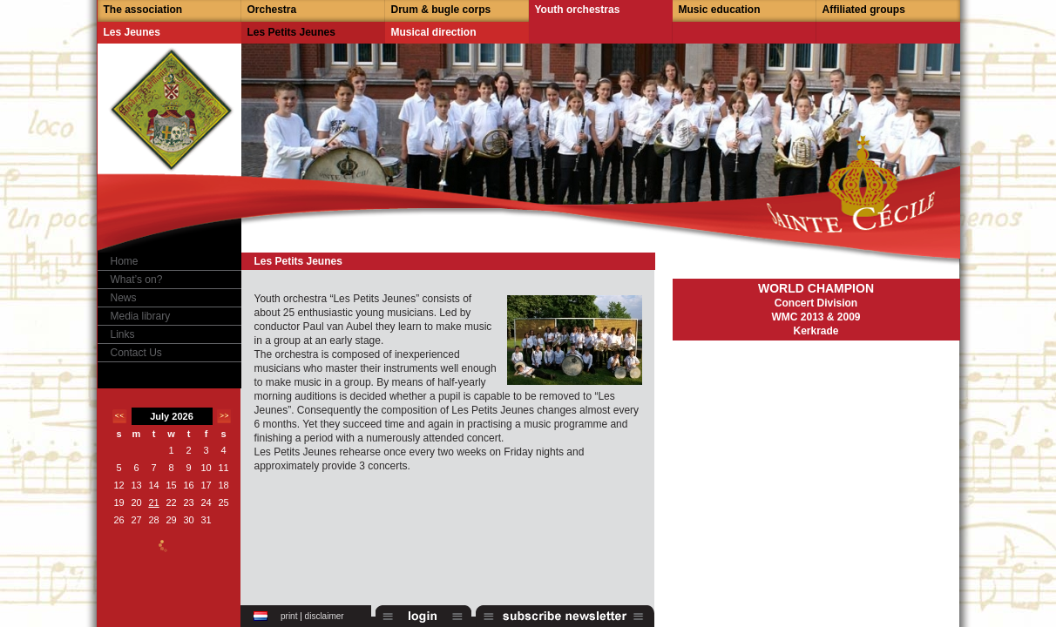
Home (125, 261)
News (124, 298)
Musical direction (434, 32)
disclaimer (324, 616)
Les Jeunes (132, 32)
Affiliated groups (863, 9)
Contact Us (136, 353)
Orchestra (272, 9)
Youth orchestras (577, 9)
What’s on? (137, 279)
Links (123, 334)
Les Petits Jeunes (291, 32)
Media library (141, 316)
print (289, 616)
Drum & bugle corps (441, 9)
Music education (720, 9)
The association (143, 9)
